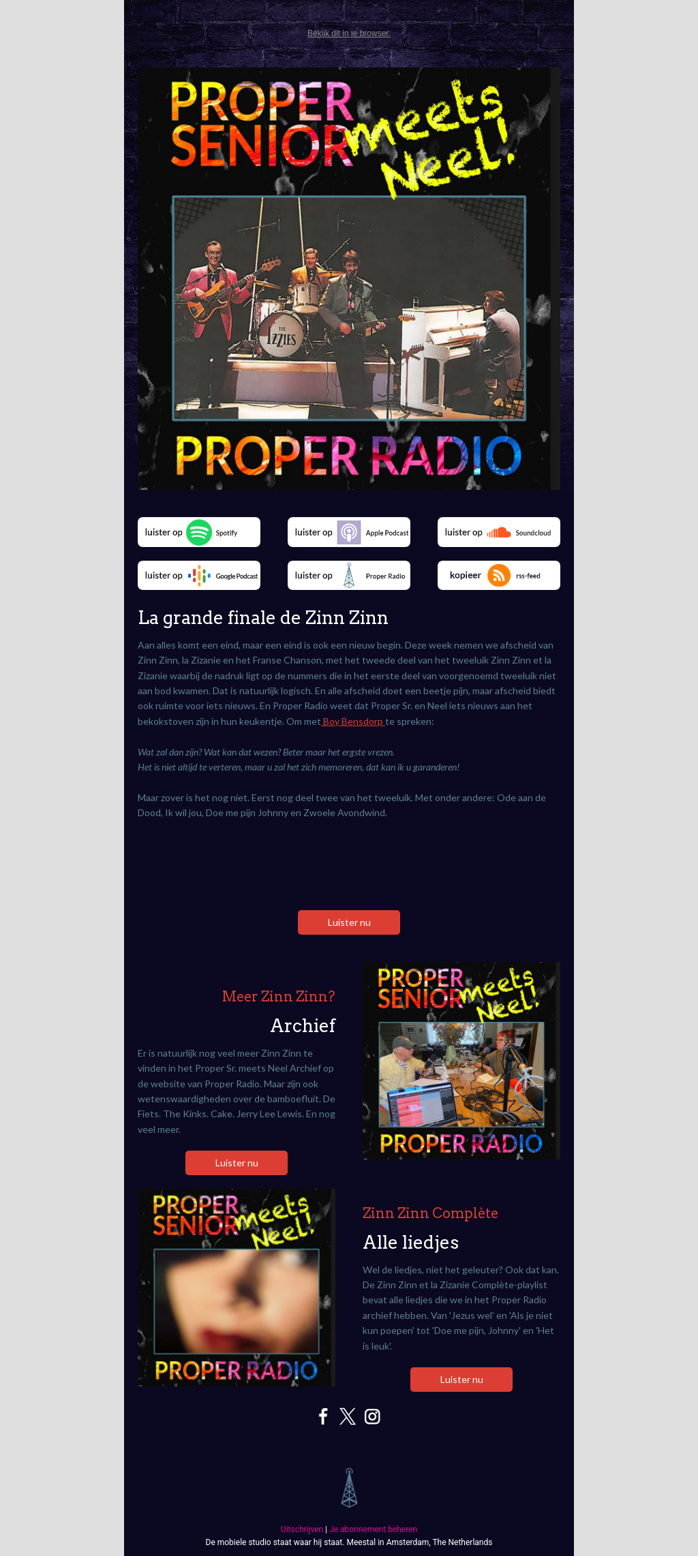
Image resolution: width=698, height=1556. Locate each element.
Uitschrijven (302, 1529)
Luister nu (349, 922)
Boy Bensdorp (353, 721)
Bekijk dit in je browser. (349, 33)
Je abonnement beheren (373, 1529)
